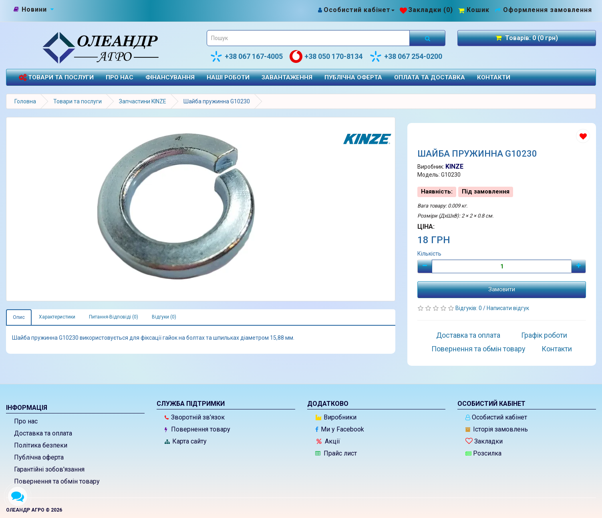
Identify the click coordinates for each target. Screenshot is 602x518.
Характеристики (57, 317)
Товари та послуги (56, 77)
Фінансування (170, 77)
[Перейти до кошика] (473, 10)
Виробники (336, 417)
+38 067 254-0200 (405, 56)
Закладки (484, 441)
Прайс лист (336, 453)
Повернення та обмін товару (478, 349)
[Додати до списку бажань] (583, 136)
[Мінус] (424, 266)
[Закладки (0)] (426, 10)
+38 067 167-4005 (246, 56)
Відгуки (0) (164, 317)
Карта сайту (186, 441)
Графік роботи (544, 335)
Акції (328, 441)
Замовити (501, 289)
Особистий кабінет (496, 417)
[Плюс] (578, 266)
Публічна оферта (353, 77)
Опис (19, 317)
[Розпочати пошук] (427, 38)
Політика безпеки (40, 445)
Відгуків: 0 (469, 308)
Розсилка (483, 453)
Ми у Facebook (339, 429)
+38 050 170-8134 (326, 56)
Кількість (429, 253)
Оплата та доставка (429, 77)
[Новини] (34, 10)
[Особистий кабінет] (356, 10)
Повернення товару (197, 429)
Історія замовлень (496, 429)
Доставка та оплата (468, 335)
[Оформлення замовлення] (543, 10)
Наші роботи (228, 77)
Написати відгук (508, 308)
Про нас (119, 77)
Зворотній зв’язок (195, 417)
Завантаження (287, 77)
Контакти (493, 77)
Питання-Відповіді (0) (113, 317)
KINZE (454, 166)
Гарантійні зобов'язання (49, 469)
